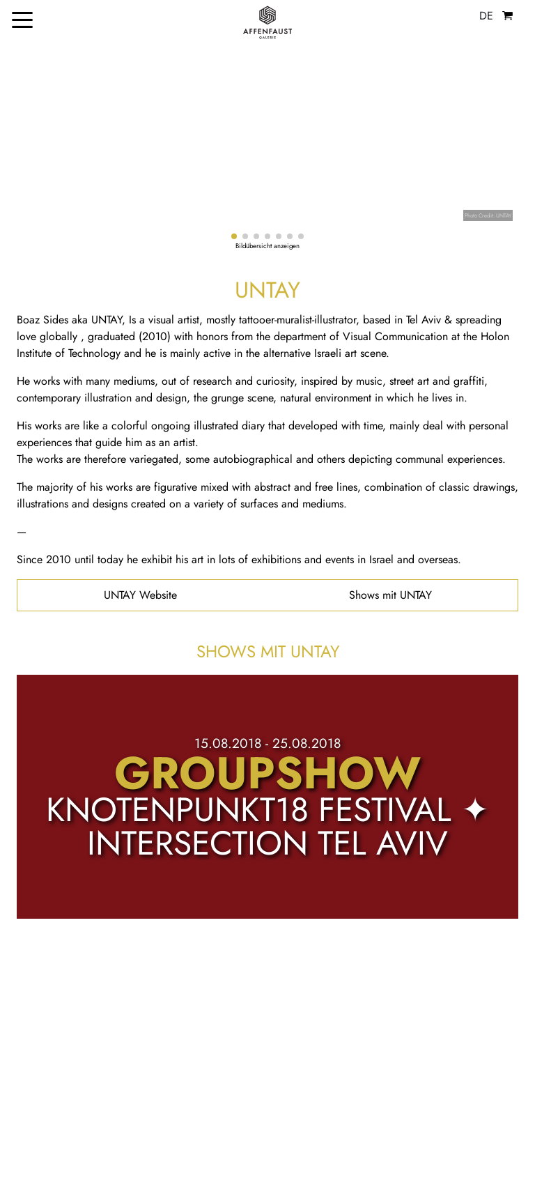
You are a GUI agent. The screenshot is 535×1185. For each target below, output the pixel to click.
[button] (234, 236)
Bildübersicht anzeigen (267, 246)
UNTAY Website (140, 595)
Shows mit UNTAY (390, 595)
